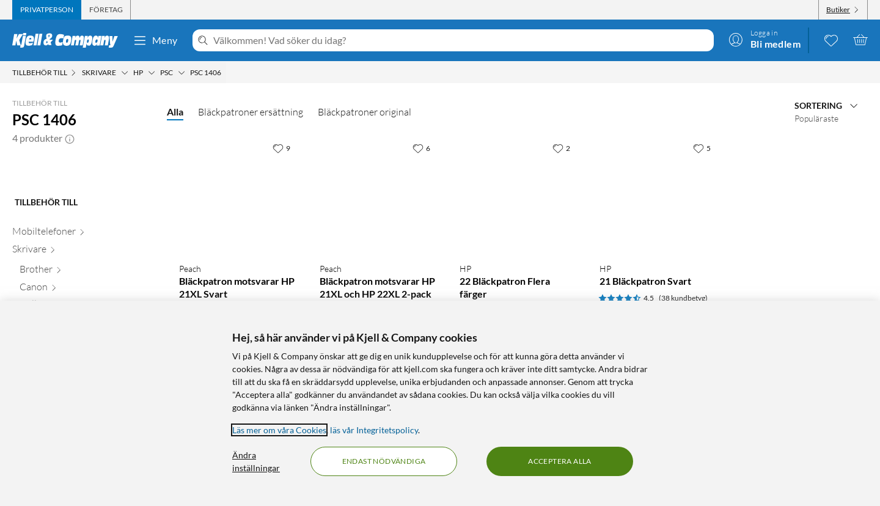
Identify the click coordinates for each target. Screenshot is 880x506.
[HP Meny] (151, 72)
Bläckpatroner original (364, 112)
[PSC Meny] (181, 72)
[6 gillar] (421, 148)
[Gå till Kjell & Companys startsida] (68, 40)
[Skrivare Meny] (125, 72)
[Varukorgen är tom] (860, 39)
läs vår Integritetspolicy (374, 430)
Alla (175, 111)
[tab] (46, 10)
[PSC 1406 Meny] (225, 72)
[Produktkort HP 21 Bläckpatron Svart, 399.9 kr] (657, 194)
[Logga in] (764, 39)
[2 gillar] (561, 148)
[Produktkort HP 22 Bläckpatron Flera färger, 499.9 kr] (517, 194)
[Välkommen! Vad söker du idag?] (461, 40)
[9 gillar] (281, 148)
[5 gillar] (702, 148)
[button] (69, 138)
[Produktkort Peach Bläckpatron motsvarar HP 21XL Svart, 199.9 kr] (236, 194)
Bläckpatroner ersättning (250, 112)
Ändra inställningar (256, 461)
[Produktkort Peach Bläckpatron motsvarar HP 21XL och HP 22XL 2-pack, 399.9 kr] (377, 194)
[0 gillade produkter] (831, 39)
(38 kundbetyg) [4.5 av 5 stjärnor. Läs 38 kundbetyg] (683, 297)
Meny (155, 40)
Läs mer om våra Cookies (279, 430)
